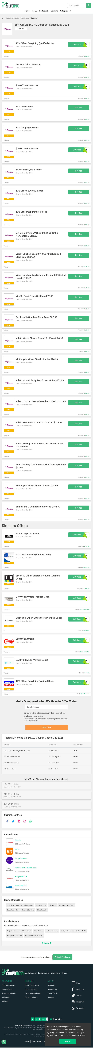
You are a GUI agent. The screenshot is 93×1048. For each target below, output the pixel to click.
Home (27, 11)
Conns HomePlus (84, 652)
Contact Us (52, 990)
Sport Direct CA (85, 694)
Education (52, 906)
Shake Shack (26, 931)
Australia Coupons (30, 973)
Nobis (84, 931)
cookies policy (64, 1035)
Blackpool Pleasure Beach (34, 936)
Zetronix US (86, 567)
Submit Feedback (62, 957)
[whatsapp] (30, 821)
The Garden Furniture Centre (25, 868)
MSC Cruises (38, 931)
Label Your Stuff (21, 886)
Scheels (18, 841)
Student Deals (7, 990)
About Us (51, 986)
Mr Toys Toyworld (52, 931)
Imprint (51, 998)
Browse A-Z (46, 943)
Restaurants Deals (9, 994)
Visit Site (21, 29)
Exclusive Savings (8, 986)
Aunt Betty (76, 931)
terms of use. (79, 1035)
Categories (64, 11)
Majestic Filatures (13, 931)
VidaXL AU (33, 18)
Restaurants (44, 11)
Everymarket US (21, 877)
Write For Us (53, 994)
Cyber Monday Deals (33, 994)
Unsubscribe (28, 716)
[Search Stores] (88, 5)
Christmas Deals (31, 998)
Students (54, 11)
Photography (28, 906)
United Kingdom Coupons (59, 973)
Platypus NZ (65, 931)
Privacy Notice (36, 1042)
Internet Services (28, 910)
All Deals (5, 1002)
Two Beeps (86, 630)
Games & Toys (41, 906)
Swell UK (87, 673)
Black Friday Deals (32, 986)
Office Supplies (42, 910)
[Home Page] (4, 18)
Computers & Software (66, 906)
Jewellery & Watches (14, 906)
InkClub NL (86, 546)
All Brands (5, 998)
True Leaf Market (84, 609)
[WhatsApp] (4, 1042)
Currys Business (21, 859)
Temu (17, 850)
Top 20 (34, 11)
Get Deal (78, 108)
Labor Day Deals (31, 990)
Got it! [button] (67, 1041)
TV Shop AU (86, 588)
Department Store (21, 18)
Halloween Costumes (14, 936)
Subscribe (46, 727)
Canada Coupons (43, 973)
